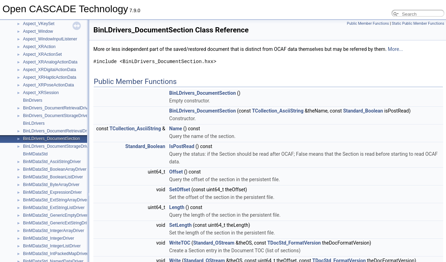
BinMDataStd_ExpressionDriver (52, 192)
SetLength (180, 225)
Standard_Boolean (363, 111)
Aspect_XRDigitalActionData (49, 69)
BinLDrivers (34, 123)
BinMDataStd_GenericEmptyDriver (55, 215)
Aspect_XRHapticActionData (49, 77)
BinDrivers (32, 100)
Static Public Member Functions (418, 23)
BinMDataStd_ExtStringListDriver (54, 207)
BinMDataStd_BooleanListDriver (53, 177)
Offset (176, 172)
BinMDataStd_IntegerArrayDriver (53, 230)
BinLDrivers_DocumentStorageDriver (57, 146)
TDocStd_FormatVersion (294, 243)
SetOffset (179, 189)
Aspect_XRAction (39, 46)
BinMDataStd (35, 154)
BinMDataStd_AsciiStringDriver (52, 161)
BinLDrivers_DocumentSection (51, 138)
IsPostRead (181, 146)
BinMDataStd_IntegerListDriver (51, 246)
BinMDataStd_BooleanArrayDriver (54, 169)
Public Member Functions (368, 23)
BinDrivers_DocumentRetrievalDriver (57, 108)
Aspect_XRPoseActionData (48, 85)
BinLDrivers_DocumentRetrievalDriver (58, 131)
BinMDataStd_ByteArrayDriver (51, 184)
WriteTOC (180, 243)
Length (177, 207)
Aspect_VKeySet (38, 23)
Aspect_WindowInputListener (50, 39)
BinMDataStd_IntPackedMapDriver (55, 253)
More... (395, 49)
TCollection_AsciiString (277, 111)
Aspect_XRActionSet (42, 54)
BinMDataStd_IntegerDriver (48, 238)
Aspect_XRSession (41, 92)
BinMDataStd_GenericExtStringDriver (58, 223)
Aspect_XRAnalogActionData (50, 62)
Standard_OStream (213, 243)
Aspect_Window (38, 31)
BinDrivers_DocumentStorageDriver (56, 115)
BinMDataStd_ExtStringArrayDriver (55, 200)
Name (175, 128)
